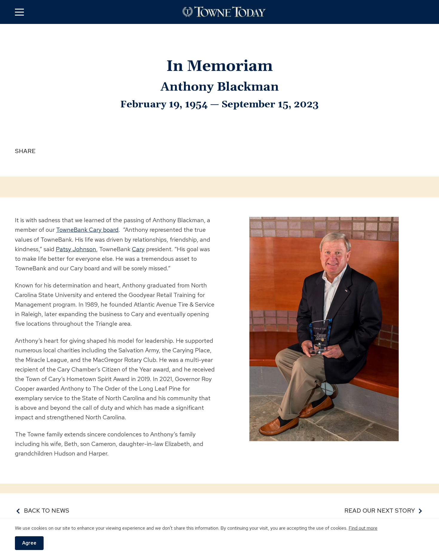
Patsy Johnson (76, 249)
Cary (138, 249)
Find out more (363, 528)
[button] (19, 12)
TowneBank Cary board (87, 230)
